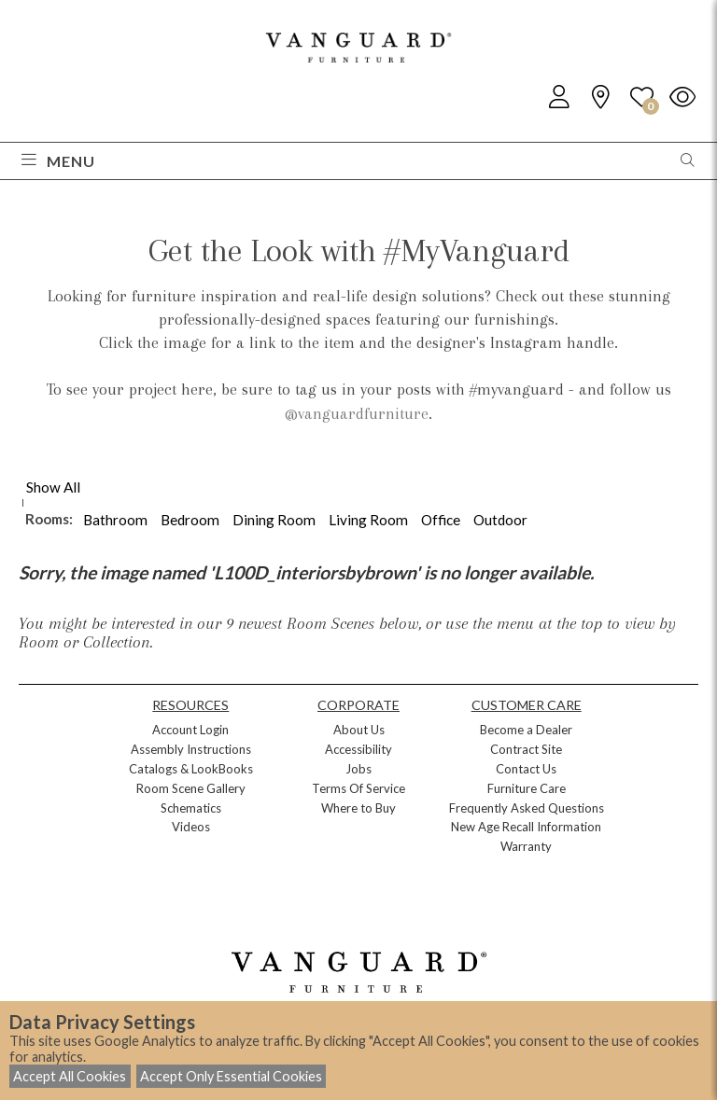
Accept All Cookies (69, 1076)
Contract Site (526, 749)
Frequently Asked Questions (526, 808)
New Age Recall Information (526, 826)
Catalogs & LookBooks (191, 768)
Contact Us (526, 768)
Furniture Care (526, 788)
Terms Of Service (358, 788)
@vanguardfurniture (357, 413)
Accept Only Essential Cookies (231, 1076)
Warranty (526, 846)
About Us (359, 729)
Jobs (358, 768)
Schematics (191, 808)
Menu (58, 161)
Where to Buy (358, 808)
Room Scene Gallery (191, 788)
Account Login (190, 729)
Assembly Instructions (191, 749)
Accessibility (358, 749)
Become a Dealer (526, 729)
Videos (191, 826)
